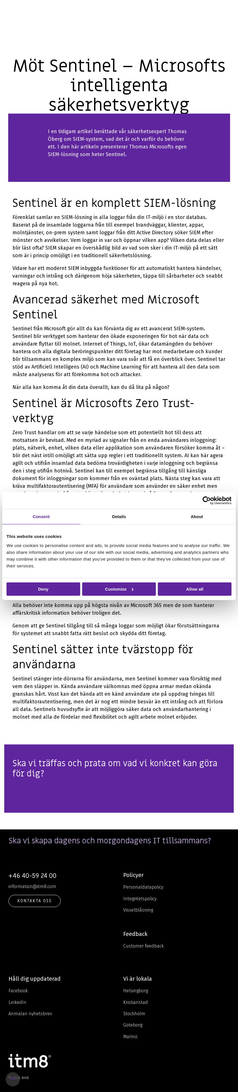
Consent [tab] (41, 516)
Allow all (194, 588)
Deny (43, 588)
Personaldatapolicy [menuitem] (143, 887)
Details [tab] (119, 516)
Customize (119, 588)
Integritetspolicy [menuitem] (139, 898)
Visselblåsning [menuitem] (138, 910)
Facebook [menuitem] (18, 990)
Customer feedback (143, 946)
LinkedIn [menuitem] (17, 1002)
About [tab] (197, 516)
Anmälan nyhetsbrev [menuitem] (30, 1013)
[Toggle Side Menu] (230, 10)
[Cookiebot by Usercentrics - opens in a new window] (206, 500)
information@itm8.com (32, 886)
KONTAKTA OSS (34, 901)
